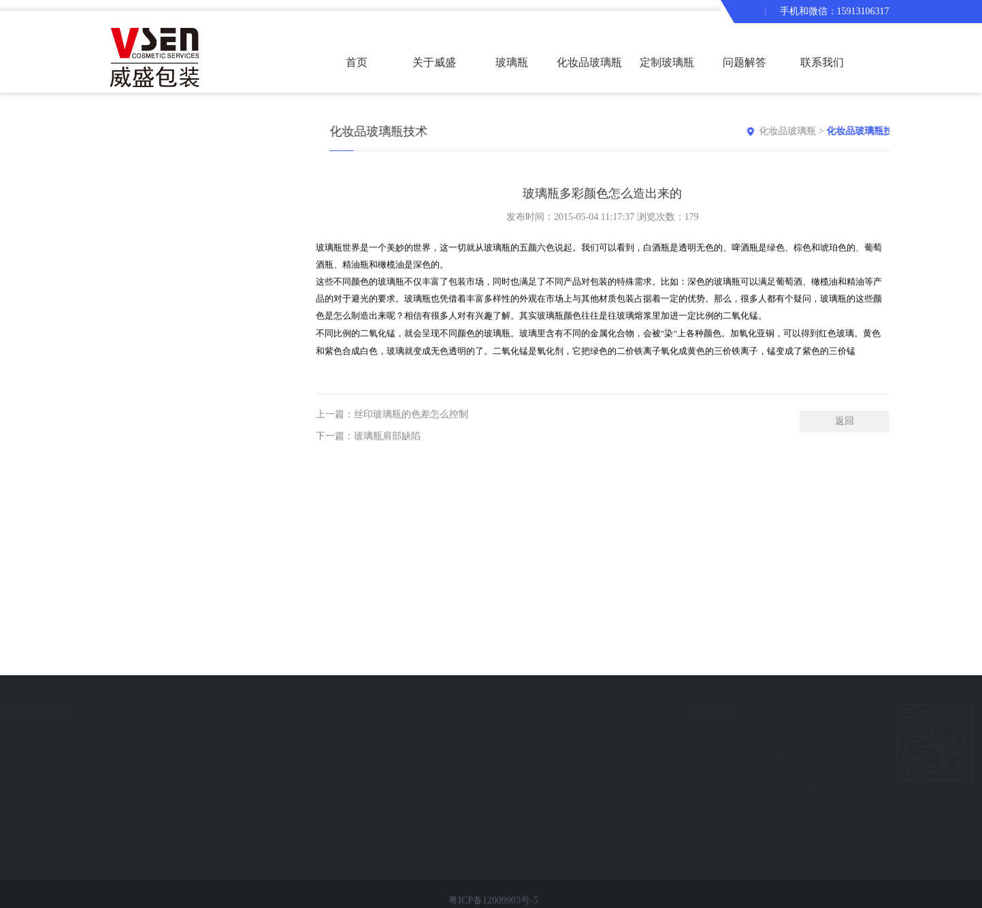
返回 (844, 432)
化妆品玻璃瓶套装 (589, 74)
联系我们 (822, 62)
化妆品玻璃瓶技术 (166, 784)
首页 (356, 62)
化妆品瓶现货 (41, 808)
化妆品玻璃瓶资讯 (166, 735)
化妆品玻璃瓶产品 (62, 709)
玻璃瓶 (511, 62)
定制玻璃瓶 (667, 62)
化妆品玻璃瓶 (813, 131)
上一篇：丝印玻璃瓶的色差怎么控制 (392, 426)
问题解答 (744, 62)
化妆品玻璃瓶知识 (177, 709)
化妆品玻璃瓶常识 (166, 759)
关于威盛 (434, 62)
